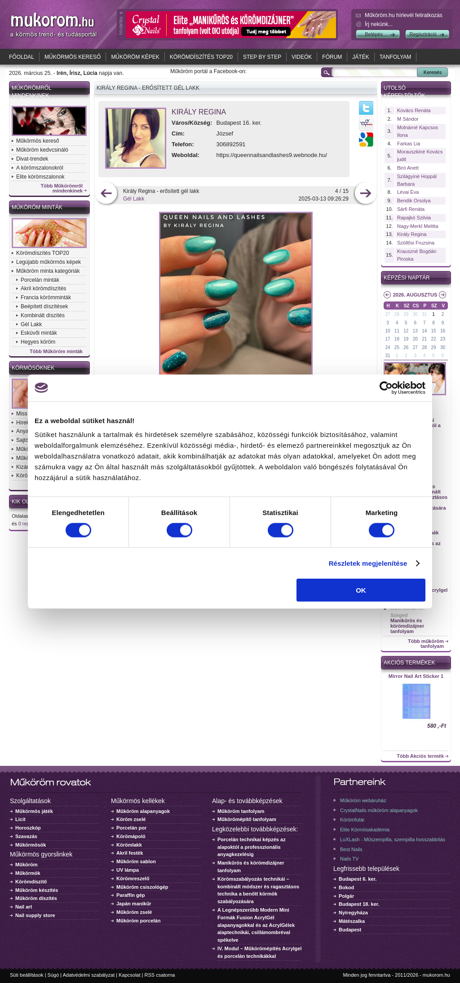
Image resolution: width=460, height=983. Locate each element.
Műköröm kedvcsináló (42, 150)
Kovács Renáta (414, 110)
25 (396, 347)
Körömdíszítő (31, 881)
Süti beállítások (27, 975)
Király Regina (199, 112)
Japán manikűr (133, 903)
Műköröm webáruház (363, 800)
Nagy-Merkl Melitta (417, 226)
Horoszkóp (28, 827)
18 (396, 338)
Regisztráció (423, 34)
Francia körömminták (46, 297)
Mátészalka (352, 921)
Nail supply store (35, 915)
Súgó (53, 975)
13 (415, 330)
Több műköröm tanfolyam (426, 644)
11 (396, 330)
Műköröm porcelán (138, 920)
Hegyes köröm (38, 342)
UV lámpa (127, 870)
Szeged (399, 615)
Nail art (23, 906)
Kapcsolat (129, 975)
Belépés (374, 34)
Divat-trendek (32, 159)
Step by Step (262, 57)
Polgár (346, 896)
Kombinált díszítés (43, 315)
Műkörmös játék (34, 811)
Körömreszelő (132, 878)
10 (387, 330)
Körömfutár (352, 819)
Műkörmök (27, 873)
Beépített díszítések (44, 306)
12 (405, 330)
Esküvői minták (39, 333)
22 (433, 338)
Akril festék (129, 853)
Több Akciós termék (420, 756)
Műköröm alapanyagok (143, 811)
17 (387, 338)
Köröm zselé (131, 819)
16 (442, 330)
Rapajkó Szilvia (414, 217)
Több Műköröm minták (56, 351)
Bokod (346, 887)
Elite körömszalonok (40, 177)
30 (415, 314)
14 (424, 330)
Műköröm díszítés (36, 898)
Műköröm (26, 864)
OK (361, 590)
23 (442, 338)
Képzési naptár (407, 278)
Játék (360, 57)
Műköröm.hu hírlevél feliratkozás (403, 15)
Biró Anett (408, 167)
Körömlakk (129, 845)
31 (424, 314)
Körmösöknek (33, 368)
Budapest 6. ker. (357, 879)
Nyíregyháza (353, 912)
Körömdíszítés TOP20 (201, 57)
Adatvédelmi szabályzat (89, 975)
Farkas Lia (408, 143)
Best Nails (351, 849)
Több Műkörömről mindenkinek (62, 188)
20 (415, 338)
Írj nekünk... (379, 24)
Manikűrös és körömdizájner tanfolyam (407, 626)
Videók (302, 57)
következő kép (365, 194)
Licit (20, 819)
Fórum (332, 57)
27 (387, 314)
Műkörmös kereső (72, 57)
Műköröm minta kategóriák (48, 271)
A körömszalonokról (39, 168)
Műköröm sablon (136, 861)
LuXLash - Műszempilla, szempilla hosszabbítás (392, 839)
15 (433, 330)
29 (405, 314)
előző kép (106, 194)
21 (424, 338)
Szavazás (26, 836)
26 (405, 347)
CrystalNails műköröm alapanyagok (379, 810)
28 (396, 314)
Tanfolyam (395, 57)
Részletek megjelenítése (368, 563)
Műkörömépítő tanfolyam (246, 819)
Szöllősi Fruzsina (415, 242)
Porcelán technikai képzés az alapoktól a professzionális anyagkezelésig (251, 847)
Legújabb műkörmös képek (48, 262)
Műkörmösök (30, 845)
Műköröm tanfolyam (241, 811)
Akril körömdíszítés (43, 288)
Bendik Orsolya (414, 200)
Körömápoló (131, 836)
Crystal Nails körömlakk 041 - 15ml (416, 678)
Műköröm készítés (36, 890)
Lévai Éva (408, 192)
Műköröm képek (135, 57)
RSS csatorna (160, 975)
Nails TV (349, 858)
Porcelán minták (40, 280)
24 (387, 347)
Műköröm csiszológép (142, 887)
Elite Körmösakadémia (364, 829)
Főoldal (21, 57)
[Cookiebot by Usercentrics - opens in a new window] (386, 387)
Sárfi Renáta (411, 209)
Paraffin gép (130, 895)
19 (405, 338)
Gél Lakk (31, 324)
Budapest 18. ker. (359, 904)
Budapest (350, 929)
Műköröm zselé (134, 912)
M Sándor (408, 119)
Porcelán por (131, 827)
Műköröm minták (37, 207)
